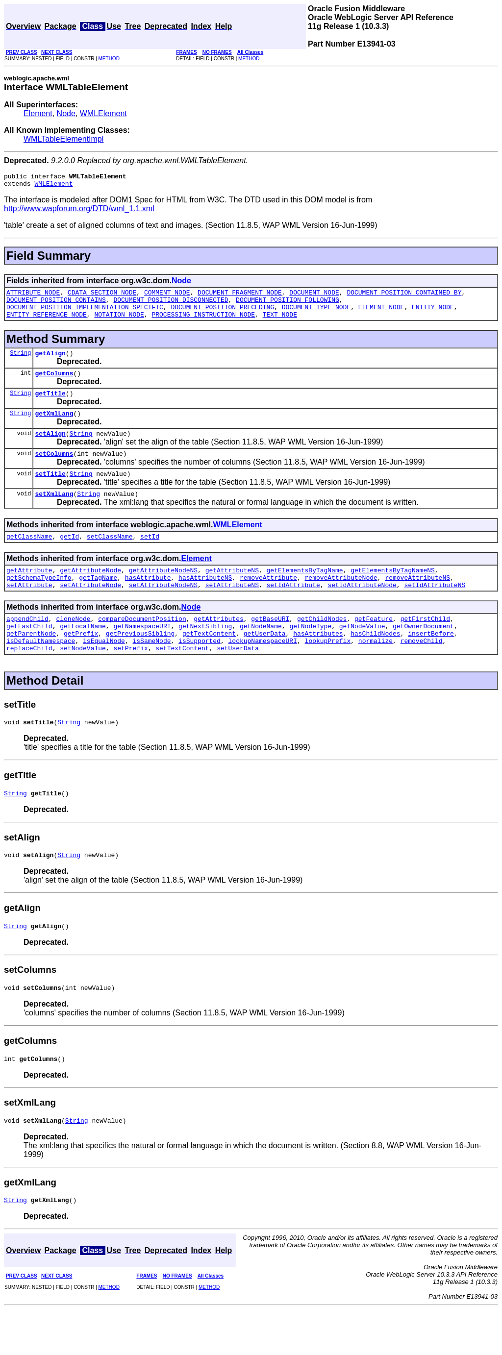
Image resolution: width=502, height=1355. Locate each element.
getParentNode (31, 664)
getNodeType (310, 655)
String (20, 363)
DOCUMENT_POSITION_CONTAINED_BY (404, 296)
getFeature (373, 646)
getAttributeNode (90, 593)
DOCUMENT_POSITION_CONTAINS (56, 305)
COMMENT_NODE (167, 296)
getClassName (29, 558)
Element (38, 113)
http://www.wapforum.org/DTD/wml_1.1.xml (79, 211)
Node (66, 113)
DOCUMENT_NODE (314, 296)
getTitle (50, 406)
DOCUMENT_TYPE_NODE (316, 314)
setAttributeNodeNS (163, 611)
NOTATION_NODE (119, 323)
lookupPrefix (328, 672)
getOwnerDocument (423, 655)
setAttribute (29, 611)
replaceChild (29, 681)
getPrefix (81, 664)
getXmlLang (54, 427)
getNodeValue (362, 655)
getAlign (50, 363)
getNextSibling (205, 655)
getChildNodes (322, 646)
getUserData (265, 664)
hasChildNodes (375, 664)
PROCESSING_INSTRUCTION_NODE (203, 323)
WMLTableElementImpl (63, 139)
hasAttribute (148, 602)
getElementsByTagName (304, 593)
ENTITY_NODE (433, 314)
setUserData (238, 681)
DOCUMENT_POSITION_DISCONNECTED (170, 305)
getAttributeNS (232, 593)
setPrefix (130, 681)
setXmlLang (54, 514)
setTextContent (182, 681)
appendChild (27, 646)
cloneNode (73, 646)
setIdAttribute (293, 611)
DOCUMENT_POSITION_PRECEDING (222, 314)
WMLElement (103, 113)
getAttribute (29, 593)
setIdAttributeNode (361, 611)
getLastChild (29, 655)
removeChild (422, 672)
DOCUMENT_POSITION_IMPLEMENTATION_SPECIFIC (84, 314)
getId (69, 558)
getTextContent (209, 664)
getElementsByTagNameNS (393, 593)
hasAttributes (318, 664)
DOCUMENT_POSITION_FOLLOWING (287, 305)
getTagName (98, 602)
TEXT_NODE (280, 323)
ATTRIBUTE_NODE (33, 296)
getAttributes (218, 646)
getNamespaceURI (142, 655)
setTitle (50, 492)
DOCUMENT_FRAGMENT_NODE (240, 296)
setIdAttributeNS (434, 611)
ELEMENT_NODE (381, 314)
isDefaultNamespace (40, 672)
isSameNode (151, 672)
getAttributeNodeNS (163, 593)
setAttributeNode (90, 611)
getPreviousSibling (140, 664)
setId (149, 558)
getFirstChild (425, 646)
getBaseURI (270, 646)
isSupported (199, 672)
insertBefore (431, 664)
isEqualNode (104, 672)
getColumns (54, 384)
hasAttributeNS (205, 602)
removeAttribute (268, 602)
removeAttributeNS (417, 602)
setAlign (50, 449)
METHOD (109, 58)
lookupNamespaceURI (262, 672)
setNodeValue (83, 681)
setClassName (110, 558)
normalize (375, 672)
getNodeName (261, 655)
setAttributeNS (232, 611)
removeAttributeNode (341, 602)
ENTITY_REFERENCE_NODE (46, 323)
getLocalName (83, 655)
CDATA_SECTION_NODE (102, 296)
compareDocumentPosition (142, 646)
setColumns (54, 471)
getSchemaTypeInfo (39, 602)
